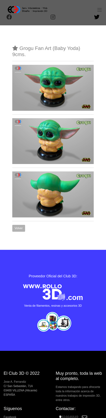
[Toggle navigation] (99, 9)
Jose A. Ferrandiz (15, 381)
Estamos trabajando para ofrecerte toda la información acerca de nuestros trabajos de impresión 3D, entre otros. (78, 393)
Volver (19, 228)
